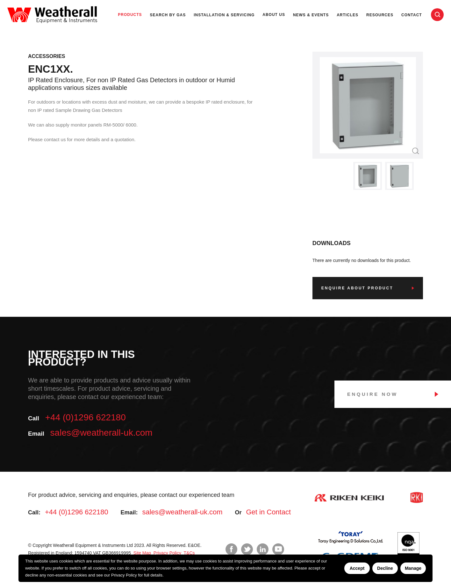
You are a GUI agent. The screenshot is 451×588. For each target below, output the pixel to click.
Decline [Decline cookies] (385, 568)
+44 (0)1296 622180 (85, 417)
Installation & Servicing (224, 15)
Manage (413, 568)
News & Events (311, 15)
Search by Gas (168, 15)
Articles (347, 15)
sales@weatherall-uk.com (101, 433)
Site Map (141, 552)
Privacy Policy (124, 575)
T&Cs (189, 552)
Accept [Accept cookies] (357, 568)
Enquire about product (357, 288)
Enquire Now (372, 394)
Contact (411, 15)
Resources (379, 15)
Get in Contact (268, 512)
